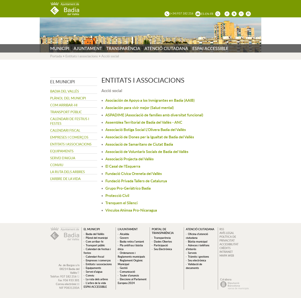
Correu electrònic (66, 284)
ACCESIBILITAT (229, 244)
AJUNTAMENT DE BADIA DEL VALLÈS (64, 8)
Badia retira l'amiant (132, 241)
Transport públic (66, 112)
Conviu (56, 165)
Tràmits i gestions (198, 256)
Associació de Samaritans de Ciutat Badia (139, 144)
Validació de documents (194, 266)
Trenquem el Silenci (121, 202)
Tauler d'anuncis (129, 275)
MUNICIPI (59, 48)
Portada (56, 56)
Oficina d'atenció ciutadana (197, 236)
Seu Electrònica (163, 249)
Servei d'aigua (62, 158)
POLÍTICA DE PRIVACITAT (227, 238)
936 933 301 (71, 280)
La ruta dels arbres (67, 172)
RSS (221, 229)
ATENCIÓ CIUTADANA (166, 48)
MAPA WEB (226, 255)
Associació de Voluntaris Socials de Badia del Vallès (146, 151)
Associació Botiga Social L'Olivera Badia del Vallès (145, 129)
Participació (161, 245)
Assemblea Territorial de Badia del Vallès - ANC (143, 122)
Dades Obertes (163, 241)
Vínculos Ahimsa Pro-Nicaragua (131, 210)
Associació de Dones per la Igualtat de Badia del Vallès (149, 136)
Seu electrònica (197, 260)
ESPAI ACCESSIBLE (210, 48)
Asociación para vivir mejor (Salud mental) (139, 107)
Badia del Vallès (64, 91)
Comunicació (127, 272)
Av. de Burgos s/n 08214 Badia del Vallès (69, 269)
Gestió (124, 268)
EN (207, 14)
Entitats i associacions (81, 56)
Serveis (192, 253)
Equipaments (62, 151)
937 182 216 (68, 276)
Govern (124, 238)
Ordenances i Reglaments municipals (131, 254)
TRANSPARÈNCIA (123, 48)
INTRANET (226, 252)
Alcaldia (124, 234)
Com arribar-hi (63, 105)
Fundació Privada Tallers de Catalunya (136, 180)
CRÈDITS (225, 248)
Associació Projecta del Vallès (129, 158)
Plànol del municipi (68, 98)
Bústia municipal (197, 241)
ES (202, 14)
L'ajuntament (128, 229)
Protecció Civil (117, 195)
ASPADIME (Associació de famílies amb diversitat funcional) (154, 114)
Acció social (110, 56)
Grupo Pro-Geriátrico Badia (128, 188)
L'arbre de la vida (65, 178)
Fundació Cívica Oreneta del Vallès (133, 173)
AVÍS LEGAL (226, 233)
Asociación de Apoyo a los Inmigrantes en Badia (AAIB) (150, 100)
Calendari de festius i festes (69, 121)
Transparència (162, 238)
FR (211, 14)
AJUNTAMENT (88, 48)
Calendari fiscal (65, 130)
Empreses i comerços (69, 137)
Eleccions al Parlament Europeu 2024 (132, 281)
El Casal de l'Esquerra (122, 166)
